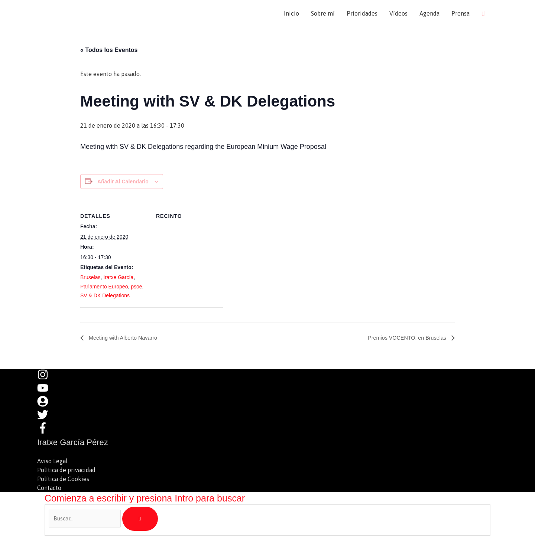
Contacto (49, 488)
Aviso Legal (52, 461)
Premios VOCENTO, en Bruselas (403, 339)
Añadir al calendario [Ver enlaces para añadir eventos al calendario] (123, 182)
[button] (483, 13)
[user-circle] (46, 405)
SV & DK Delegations (105, 296)
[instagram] (46, 379)
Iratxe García (118, 278)
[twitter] (46, 419)
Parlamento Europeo (104, 287)
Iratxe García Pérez (101, 13)
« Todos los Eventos (108, 51)
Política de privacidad (66, 470)
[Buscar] (140, 519)
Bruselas (90, 278)
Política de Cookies (63, 479)
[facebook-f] (44, 432)
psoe (136, 287)
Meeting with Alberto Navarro (126, 339)
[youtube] (46, 392)
